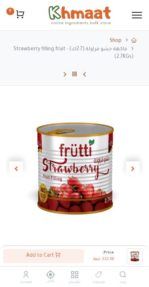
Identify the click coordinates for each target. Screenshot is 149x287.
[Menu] (137, 15)
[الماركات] (99, 276)
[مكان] (50, 274)
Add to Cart (43, 255)
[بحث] (123, 276)
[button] (132, 168)
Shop (116, 41)
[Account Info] (26, 276)
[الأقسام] (74, 276)
